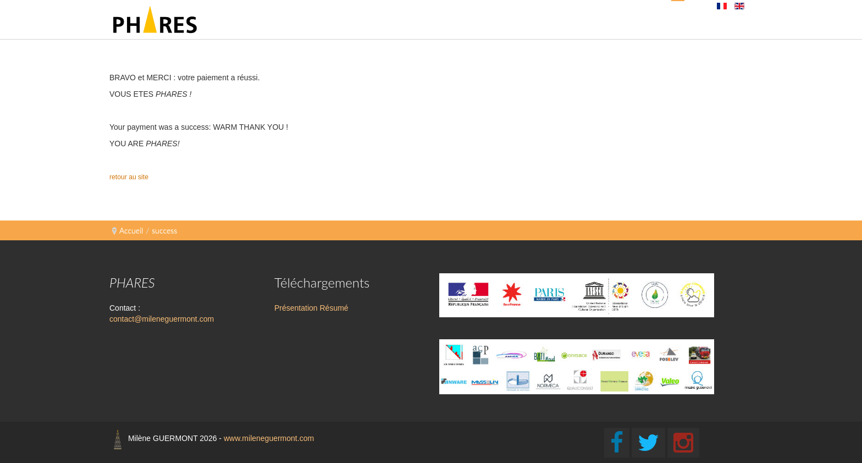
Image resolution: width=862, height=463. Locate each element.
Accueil (131, 230)
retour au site (129, 177)
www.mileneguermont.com (269, 438)
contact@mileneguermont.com (161, 319)
